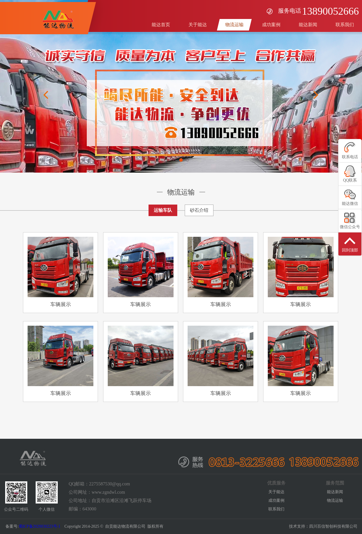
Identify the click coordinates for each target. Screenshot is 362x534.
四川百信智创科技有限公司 (333, 526)
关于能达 (276, 492)
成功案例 (276, 500)
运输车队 (163, 210)
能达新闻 (335, 492)
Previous (45, 95)
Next (316, 95)
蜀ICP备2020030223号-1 (39, 526)
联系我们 (276, 509)
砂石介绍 (199, 210)
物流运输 (335, 500)
